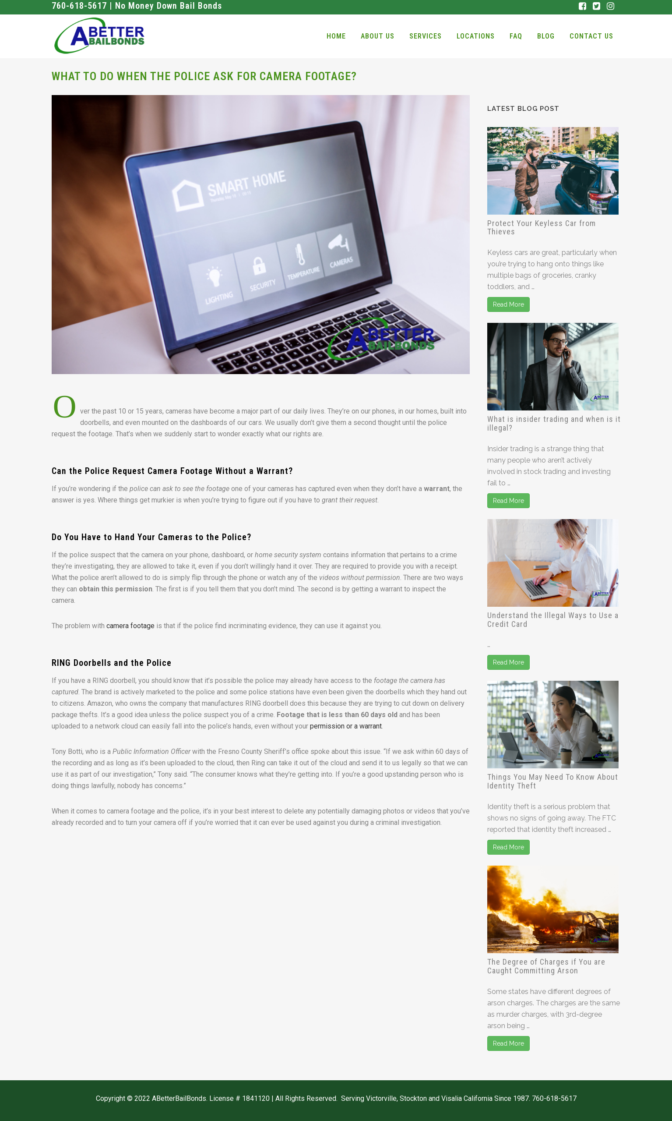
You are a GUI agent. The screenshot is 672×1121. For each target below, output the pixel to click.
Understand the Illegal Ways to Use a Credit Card (553, 620)
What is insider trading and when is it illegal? (554, 423)
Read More (508, 304)
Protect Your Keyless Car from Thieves (541, 228)
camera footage (130, 626)
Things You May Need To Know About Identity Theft (552, 781)
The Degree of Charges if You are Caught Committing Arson (546, 966)
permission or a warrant (346, 726)
